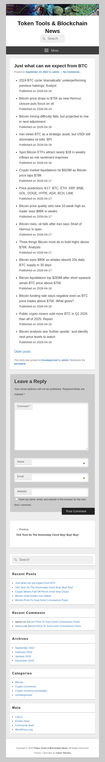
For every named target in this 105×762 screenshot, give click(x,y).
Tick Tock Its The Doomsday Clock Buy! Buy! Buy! (44, 587)
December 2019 (24, 660)
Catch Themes (63, 753)
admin (55, 72)
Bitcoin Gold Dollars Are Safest (33, 595)
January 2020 (23, 656)
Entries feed (22, 721)
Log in (18, 716)
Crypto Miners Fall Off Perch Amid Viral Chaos (42, 591)
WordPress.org (24, 729)
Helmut (19, 626)
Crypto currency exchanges (31, 690)
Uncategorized (49, 360)
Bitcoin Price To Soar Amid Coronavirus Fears (41, 600)
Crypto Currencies (25, 686)
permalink (20, 363)
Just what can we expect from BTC (35, 582)
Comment (23, 406)
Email (20, 476)
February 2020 (23, 652)
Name (20, 461)
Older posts (22, 351)
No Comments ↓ (72, 72)
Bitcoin (19, 682)
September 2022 (25, 647)
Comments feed (24, 725)
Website (22, 491)
